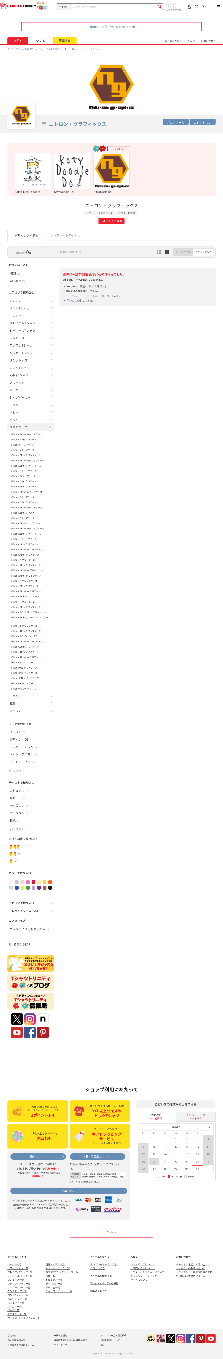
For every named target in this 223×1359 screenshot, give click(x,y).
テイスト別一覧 (54, 1283)
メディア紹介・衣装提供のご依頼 (194, 1272)
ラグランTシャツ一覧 (18, 1283)
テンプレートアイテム (65, 235)
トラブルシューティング (143, 1276)
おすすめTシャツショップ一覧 (62, 1272)
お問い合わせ (208, 41)
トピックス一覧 (54, 1279)
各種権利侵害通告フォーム (190, 1276)
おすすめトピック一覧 (58, 1268)
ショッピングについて (142, 1264)
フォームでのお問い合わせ (190, 1268)
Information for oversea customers (111, 26)
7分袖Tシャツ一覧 (17, 1298)
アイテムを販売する (101, 1275)
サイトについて (138, 1279)
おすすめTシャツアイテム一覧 (23, 1318)
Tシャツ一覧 (14, 1264)
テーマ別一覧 (53, 1287)
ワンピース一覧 (15, 1279)
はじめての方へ (98, 1290)
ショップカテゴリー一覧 (59, 1291)
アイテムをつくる (99, 1257)
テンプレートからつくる (103, 1264)
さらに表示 (15, 771)
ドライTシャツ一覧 (17, 1268)
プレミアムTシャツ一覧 (20, 1272)
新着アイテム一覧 (55, 1264)
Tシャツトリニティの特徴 (104, 1283)
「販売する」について (142, 1268)
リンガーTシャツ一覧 (18, 1287)
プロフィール (176, 122)
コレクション (202, 122)
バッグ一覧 (13, 1310)
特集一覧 (50, 1276)
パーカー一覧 (14, 1306)
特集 (70, 300)
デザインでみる (203, 252)
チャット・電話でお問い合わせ (193, 1264)
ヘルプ (191, 41)
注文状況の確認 (173, 9)
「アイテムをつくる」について (147, 1272)
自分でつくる (97, 1268)
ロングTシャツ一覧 (17, 1295)
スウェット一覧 (15, 1302)
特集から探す (22, 944)
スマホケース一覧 (17, 1314)
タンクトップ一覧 (17, 1291)
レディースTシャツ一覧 (20, 1276)
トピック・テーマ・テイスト (83, 296)
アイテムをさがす (17, 1257)
